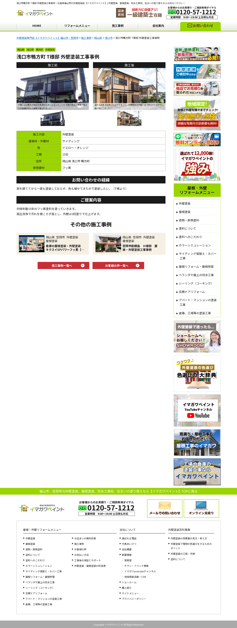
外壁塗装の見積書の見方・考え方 (189, 538)
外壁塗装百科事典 (179, 530)
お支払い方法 (81, 554)
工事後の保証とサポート (87, 560)
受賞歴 (128, 560)
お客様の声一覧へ (116, 265)
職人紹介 (127, 587)
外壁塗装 (50, 49)
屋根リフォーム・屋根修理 (196, 266)
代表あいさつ (129, 543)
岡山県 (20, 49)
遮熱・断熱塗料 (189, 220)
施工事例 (118, 25)
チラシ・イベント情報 (136, 565)
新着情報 (127, 554)
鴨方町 (39, 49)
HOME (36, 25)
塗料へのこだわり (190, 237)
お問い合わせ (203, 25)
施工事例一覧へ (62, 265)
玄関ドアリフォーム (192, 292)
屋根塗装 (185, 212)
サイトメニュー (130, 593)
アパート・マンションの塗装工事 (198, 302)
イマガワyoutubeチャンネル (140, 571)
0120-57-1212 (196, 11)
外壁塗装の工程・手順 (183, 553)
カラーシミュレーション (195, 245)
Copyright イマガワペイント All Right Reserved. (118, 624)
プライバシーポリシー (134, 598)
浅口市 (30, 49)
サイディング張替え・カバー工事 (197, 255)
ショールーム (129, 582)
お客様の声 (80, 549)
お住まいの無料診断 (85, 538)
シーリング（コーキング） (196, 283)
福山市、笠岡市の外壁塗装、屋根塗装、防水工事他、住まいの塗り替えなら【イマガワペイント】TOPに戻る (118, 491)
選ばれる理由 (129, 538)
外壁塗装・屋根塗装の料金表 (90, 565)
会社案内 (158, 25)
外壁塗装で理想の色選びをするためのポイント (191, 546)
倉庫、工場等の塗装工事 (195, 313)
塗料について (187, 228)
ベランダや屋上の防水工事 (196, 275)
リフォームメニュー (77, 25)
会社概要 (127, 549)
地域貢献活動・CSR (135, 576)
